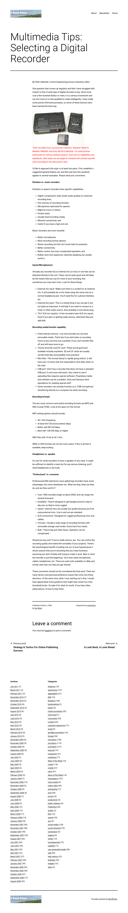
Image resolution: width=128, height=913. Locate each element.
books (50, 708)
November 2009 (17, 743)
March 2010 (15, 729)
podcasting (91, 605)
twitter (50, 839)
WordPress (112, 899)
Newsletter (104, 13)
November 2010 (17, 701)
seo (49, 821)
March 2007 (15, 856)
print (50, 793)
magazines (52, 754)
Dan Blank (38, 608)
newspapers (53, 779)
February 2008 (16, 817)
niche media (53, 782)
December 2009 (17, 740)
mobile (50, 768)
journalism (52, 743)
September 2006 (17, 878)
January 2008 (16, 821)
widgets (51, 863)
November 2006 (17, 871)
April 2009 (14, 768)
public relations (54, 803)
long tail (51, 750)
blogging (51, 701)
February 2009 (16, 775)
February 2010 (16, 732)
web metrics (53, 856)
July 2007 (14, 842)
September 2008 (17, 793)
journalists (52, 747)
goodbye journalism (56, 732)
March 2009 (15, 771)
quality (50, 810)
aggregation (53, 694)
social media (53, 825)
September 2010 (17, 708)
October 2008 (16, 789)
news (50, 771)
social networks (54, 828)
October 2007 (16, 832)
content (51, 722)
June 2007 (14, 846)
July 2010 (14, 715)
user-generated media (57, 849)
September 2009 (17, 750)
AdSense (51, 686)
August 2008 (15, 796)
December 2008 (17, 782)
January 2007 (16, 863)
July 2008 (14, 800)
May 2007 (14, 849)
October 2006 (16, 874)
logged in (48, 630)
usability (51, 846)
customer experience (56, 725)
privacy (51, 796)
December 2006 (17, 867)
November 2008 (17, 786)
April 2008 (14, 810)
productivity (53, 800)
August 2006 (15, 881)
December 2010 (17, 697)
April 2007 (14, 853)
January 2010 (16, 736)
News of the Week (55, 775)
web (49, 853)
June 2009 (14, 761)
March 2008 (15, 814)
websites (51, 860)
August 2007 (15, 839)
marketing (52, 757)
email (50, 729)
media (50, 764)
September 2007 (17, 835)
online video (53, 786)
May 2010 (14, 722)
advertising (52, 690)
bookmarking (53, 704)
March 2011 (15, 690)
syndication (52, 832)
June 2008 (14, 803)
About (94, 13)
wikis (50, 867)
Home (115, 13)
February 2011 (16, 694)
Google (51, 736)
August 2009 (15, 754)
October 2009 (16, 747)
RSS (49, 814)
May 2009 (14, 764)
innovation (52, 740)
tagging (51, 835)
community (52, 718)
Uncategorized (54, 842)
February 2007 (16, 860)
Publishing (52, 807)
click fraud (52, 715)
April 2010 (14, 725)
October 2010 (16, 704)
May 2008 (14, 807)
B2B (49, 697)
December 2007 (17, 825)
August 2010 (15, 711)
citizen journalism (55, 711)
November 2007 (17, 828)
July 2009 (14, 757)
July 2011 (14, 686)
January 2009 (16, 779)
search (50, 817)
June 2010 (14, 718)
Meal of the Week (55, 761)
